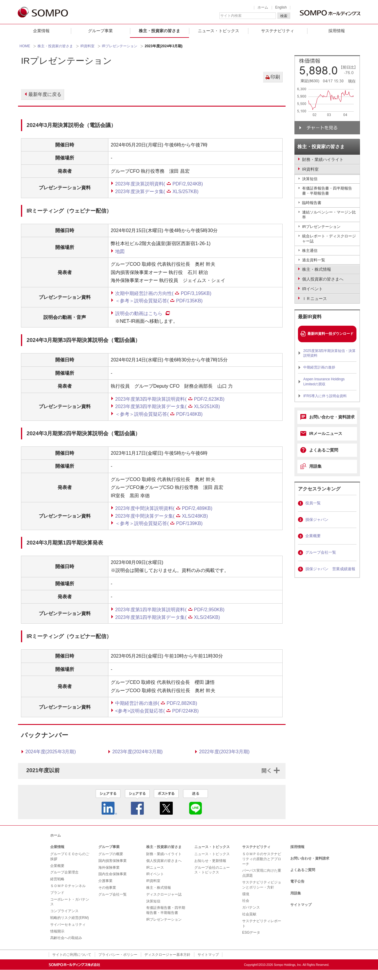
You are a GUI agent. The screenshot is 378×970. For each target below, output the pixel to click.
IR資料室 (87, 46)
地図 (120, 251)
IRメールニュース (325, 433)
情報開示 (57, 931)
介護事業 (105, 881)
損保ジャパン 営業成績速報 (330, 569)
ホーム (263, 7)
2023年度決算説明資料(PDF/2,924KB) (159, 183)
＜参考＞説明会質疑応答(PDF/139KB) (159, 523)
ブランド (57, 893)
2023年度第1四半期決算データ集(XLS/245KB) (167, 617)
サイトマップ (301, 905)
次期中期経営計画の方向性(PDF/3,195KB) (163, 293)
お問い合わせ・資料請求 (332, 417)
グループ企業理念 (64, 872)
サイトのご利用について (71, 954)
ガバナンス (251, 907)
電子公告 (297, 881)
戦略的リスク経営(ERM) (69, 918)
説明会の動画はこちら (138, 313)
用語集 (315, 466)
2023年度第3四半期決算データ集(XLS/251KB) (167, 406)
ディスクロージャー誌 (164, 894)
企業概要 (313, 536)
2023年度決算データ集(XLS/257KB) (156, 191)
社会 (245, 901)
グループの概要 (110, 854)
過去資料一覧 (313, 260)
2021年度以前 (43, 770)
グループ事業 (100, 30)
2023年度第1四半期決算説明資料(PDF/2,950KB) (169, 609)
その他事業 (107, 888)
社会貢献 (249, 914)
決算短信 (309, 179)
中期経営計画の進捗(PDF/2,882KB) (156, 703)
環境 (245, 894)
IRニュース (155, 867)
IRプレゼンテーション (119, 46)
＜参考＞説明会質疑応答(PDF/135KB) (159, 300)
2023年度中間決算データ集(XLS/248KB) (161, 516)
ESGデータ (251, 932)
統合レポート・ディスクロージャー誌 (329, 239)
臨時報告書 (311, 202)
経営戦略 (57, 879)
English (281, 7)
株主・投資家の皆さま (159, 30)
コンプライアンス (64, 911)
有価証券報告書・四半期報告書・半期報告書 (327, 191)
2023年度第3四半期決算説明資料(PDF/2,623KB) (169, 399)
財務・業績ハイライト (164, 854)
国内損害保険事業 (112, 861)
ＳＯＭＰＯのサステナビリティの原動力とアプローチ (261, 859)
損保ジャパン (316, 519)
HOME (24, 46)
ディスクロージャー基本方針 (167, 954)
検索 (283, 16)
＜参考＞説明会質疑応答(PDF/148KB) (159, 414)
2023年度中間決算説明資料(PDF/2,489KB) (163, 508)
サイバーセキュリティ (68, 924)
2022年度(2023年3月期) (224, 751)
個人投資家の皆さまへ (164, 861)
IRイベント (155, 874)
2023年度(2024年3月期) (137, 751)
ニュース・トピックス (218, 30)
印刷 (275, 76)
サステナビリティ (277, 30)
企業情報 (41, 30)
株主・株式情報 (158, 888)
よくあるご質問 (323, 450)
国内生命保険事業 (112, 874)
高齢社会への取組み (66, 938)
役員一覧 (313, 503)
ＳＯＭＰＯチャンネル (68, 886)
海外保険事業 (109, 867)
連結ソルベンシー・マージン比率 (329, 215)
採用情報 (336, 30)
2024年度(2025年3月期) (50, 751)
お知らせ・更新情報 (210, 861)
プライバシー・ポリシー (117, 954)
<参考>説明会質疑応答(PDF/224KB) (157, 710)
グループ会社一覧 (320, 552)
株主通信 (309, 250)
